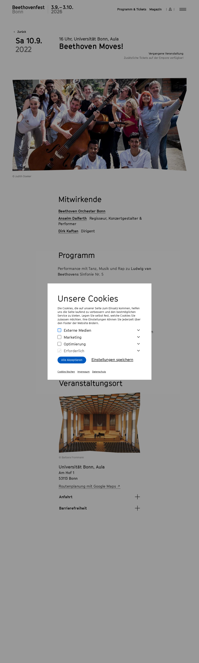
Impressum (83, 372)
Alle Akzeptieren (71, 360)
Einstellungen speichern (112, 360)
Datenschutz (99, 372)
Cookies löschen (65, 372)
